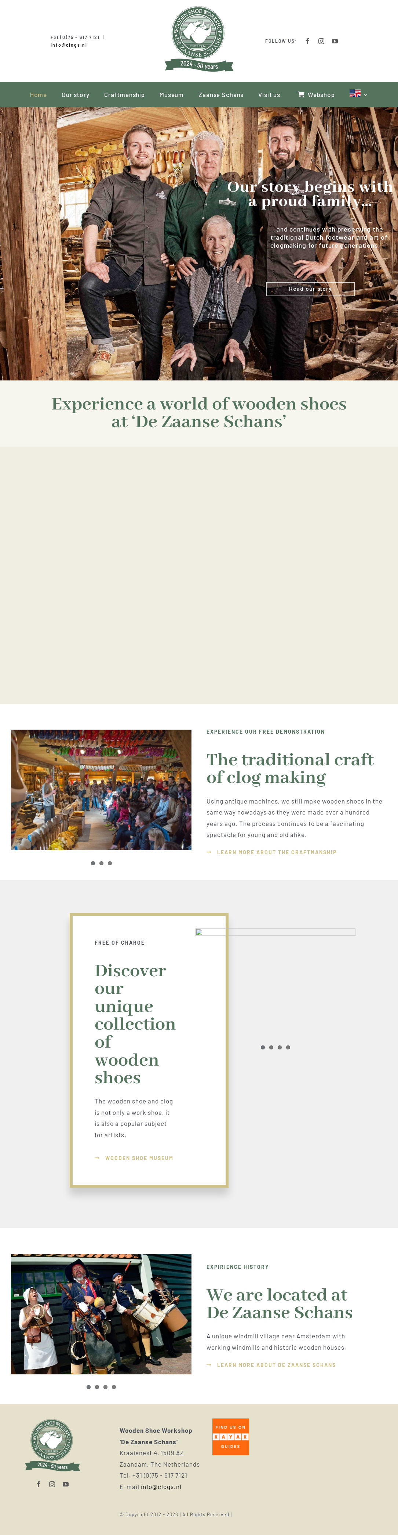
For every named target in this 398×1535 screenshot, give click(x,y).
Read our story (310, 289)
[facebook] (308, 41)
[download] (237, 1421)
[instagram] (321, 41)
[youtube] (335, 41)
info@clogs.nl (69, 44)
